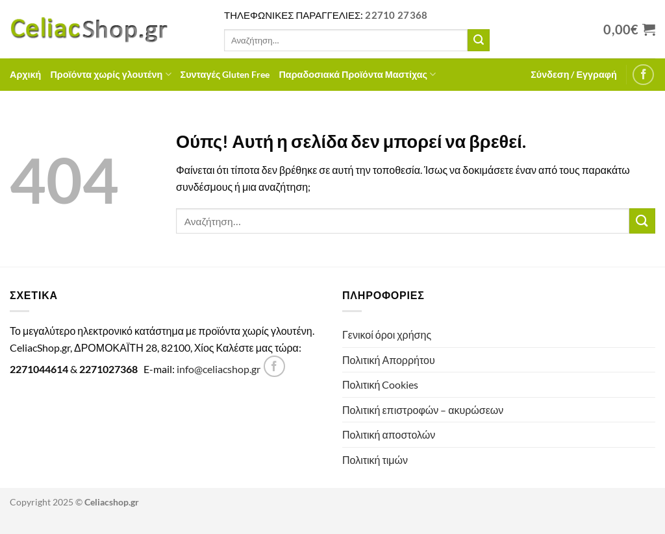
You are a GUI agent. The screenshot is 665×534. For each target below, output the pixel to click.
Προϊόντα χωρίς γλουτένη (110, 74)
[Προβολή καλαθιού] (629, 29)
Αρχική (25, 74)
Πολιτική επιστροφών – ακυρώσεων (422, 410)
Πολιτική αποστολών (388, 434)
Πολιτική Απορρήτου (388, 360)
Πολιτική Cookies (380, 384)
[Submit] (479, 40)
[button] (574, 74)
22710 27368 (396, 15)
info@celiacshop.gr (218, 369)
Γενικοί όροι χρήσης (386, 334)
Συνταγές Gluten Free (225, 74)
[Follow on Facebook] (643, 75)
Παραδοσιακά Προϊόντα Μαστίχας (357, 74)
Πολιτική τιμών (375, 460)
